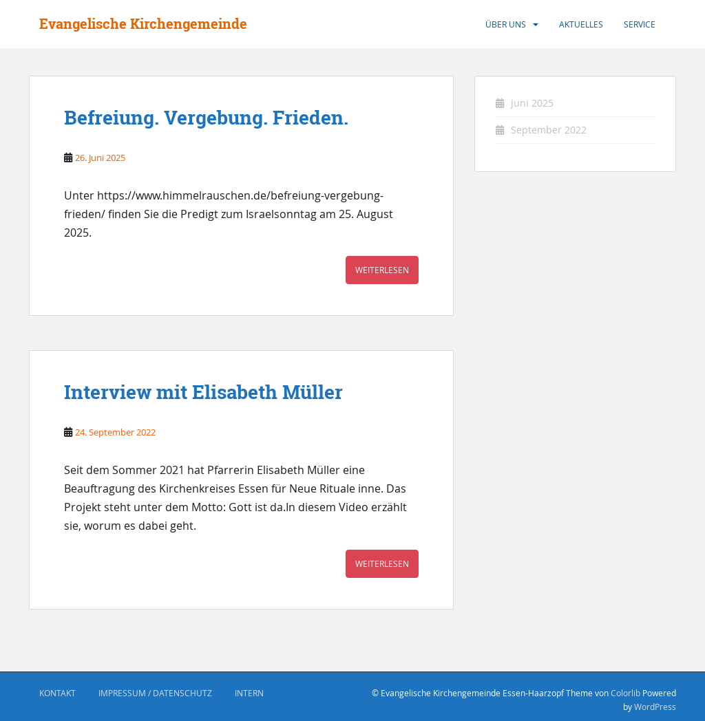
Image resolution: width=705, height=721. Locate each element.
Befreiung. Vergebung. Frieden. (206, 118)
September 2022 (549, 129)
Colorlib (625, 692)
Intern (249, 692)
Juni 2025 (532, 102)
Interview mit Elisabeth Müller (203, 392)
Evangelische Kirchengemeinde (143, 23)
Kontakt (57, 692)
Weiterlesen (382, 269)
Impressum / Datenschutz (155, 692)
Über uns (505, 24)
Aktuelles (581, 24)
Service (639, 24)
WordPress (655, 706)
